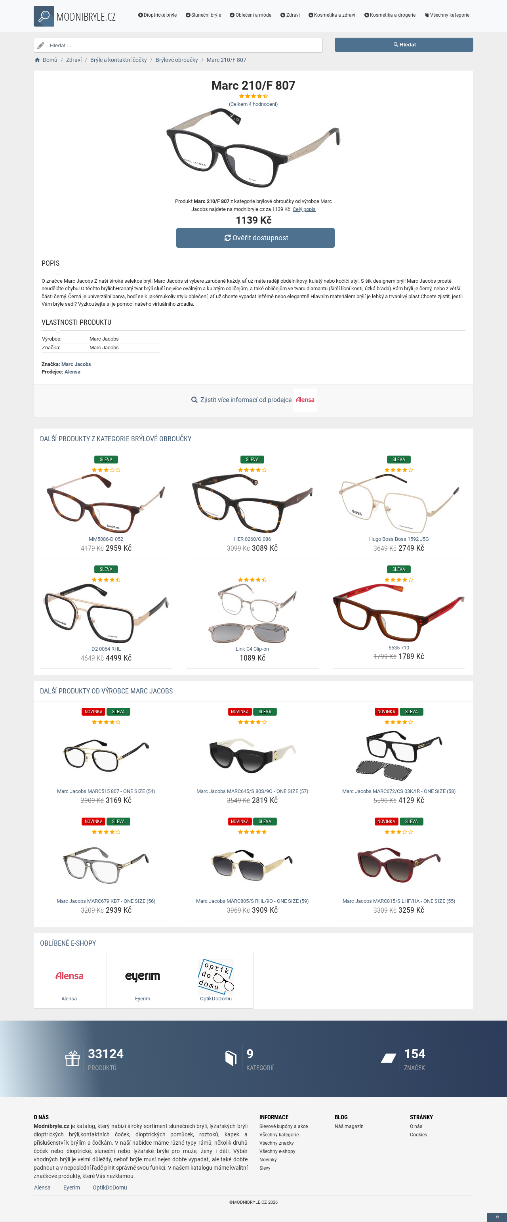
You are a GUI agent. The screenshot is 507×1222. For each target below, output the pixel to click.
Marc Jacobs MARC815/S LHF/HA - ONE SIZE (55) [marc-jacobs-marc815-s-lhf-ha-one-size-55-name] (399, 901)
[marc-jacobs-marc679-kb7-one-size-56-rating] (106, 832)
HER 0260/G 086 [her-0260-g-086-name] (252, 539)
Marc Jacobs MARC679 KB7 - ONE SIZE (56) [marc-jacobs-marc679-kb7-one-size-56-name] (106, 901)
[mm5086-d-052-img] (106, 503)
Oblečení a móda (250, 15)
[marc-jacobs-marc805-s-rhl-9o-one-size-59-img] (252, 865)
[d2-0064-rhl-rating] (106, 580)
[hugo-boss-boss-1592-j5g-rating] (399, 470)
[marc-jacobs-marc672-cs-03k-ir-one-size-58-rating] (399, 722)
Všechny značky (276, 1143)
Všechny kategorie (446, 15)
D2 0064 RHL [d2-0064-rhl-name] (106, 649)
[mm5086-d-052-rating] (106, 470)
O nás (416, 1126)
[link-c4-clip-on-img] (252, 613)
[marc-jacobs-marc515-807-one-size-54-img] (106, 755)
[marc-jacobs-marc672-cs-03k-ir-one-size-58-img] (399, 755)
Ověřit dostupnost (255, 237)
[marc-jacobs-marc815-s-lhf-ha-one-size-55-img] (399, 865)
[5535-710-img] (399, 613)
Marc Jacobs (76, 364)
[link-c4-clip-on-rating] (252, 580)
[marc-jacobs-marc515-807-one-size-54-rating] (106, 722)
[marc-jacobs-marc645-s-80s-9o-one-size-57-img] (252, 755)
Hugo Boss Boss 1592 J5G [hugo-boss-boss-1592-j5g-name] (399, 539)
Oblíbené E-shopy (68, 943)
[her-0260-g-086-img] (252, 503)
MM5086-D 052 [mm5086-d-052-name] (106, 539)
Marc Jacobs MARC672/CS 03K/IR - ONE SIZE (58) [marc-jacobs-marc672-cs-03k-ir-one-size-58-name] (399, 791)
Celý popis (304, 209)
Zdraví (290, 15)
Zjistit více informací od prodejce (253, 400)
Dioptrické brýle (157, 15)
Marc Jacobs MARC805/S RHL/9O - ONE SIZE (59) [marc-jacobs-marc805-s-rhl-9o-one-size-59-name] (252, 901)
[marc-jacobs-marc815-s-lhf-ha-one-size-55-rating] (399, 832)
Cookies (418, 1135)
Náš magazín (349, 1126)
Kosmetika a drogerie (389, 15)
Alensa (72, 372)
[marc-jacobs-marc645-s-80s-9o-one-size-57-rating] (252, 722)
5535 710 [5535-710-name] (399, 648)
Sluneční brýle (203, 15)
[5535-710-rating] (399, 580)
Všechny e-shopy (277, 1151)
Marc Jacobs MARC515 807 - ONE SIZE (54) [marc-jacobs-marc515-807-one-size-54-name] (106, 791)
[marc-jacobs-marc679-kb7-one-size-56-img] (106, 865)
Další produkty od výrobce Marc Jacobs (106, 691)
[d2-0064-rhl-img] (106, 613)
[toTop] (497, 1217)
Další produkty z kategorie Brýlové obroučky (115, 439)
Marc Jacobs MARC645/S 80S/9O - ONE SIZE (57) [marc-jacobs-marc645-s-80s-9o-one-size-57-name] (252, 791)
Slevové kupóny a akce (283, 1126)
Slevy (265, 1168)
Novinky (268, 1160)
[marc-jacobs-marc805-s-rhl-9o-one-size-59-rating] (252, 832)
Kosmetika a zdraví (332, 15)
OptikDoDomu (110, 1187)
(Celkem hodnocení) (253, 104)
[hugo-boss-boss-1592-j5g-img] (399, 503)
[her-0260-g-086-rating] (252, 470)
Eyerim (71, 1187)
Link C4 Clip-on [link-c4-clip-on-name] (252, 649)
